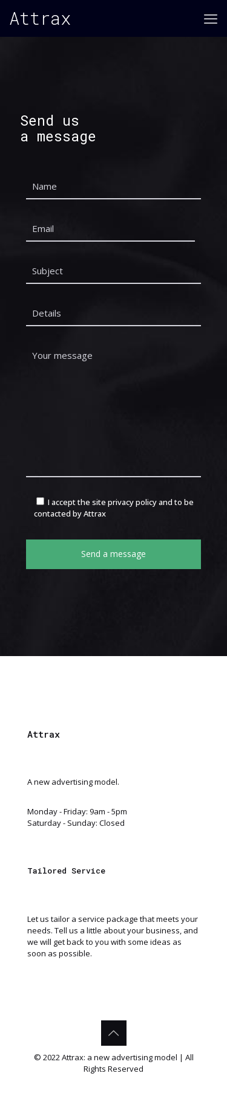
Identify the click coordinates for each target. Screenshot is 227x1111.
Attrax (40, 18)
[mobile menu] (210, 18)
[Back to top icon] (114, 1033)
